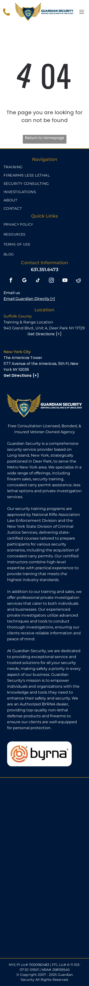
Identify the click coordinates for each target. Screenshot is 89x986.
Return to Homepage (44, 138)
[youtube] (65, 281)
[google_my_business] (24, 281)
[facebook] (10, 281)
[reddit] (78, 281)
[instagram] (51, 281)
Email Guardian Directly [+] (29, 298)
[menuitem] (44, 167)
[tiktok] (38, 281)
